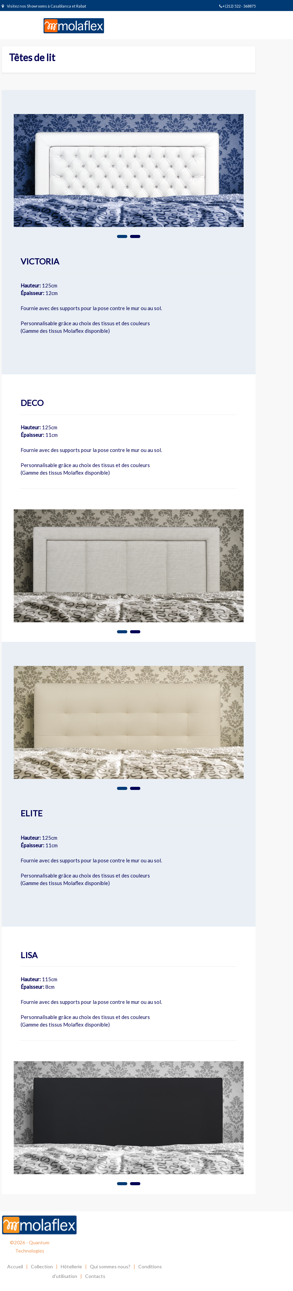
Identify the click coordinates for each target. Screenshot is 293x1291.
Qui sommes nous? (110, 1266)
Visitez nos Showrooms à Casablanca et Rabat (44, 6)
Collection (42, 1266)
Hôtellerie (71, 1266)
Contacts (95, 1276)
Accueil (15, 1266)
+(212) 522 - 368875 (237, 6)
